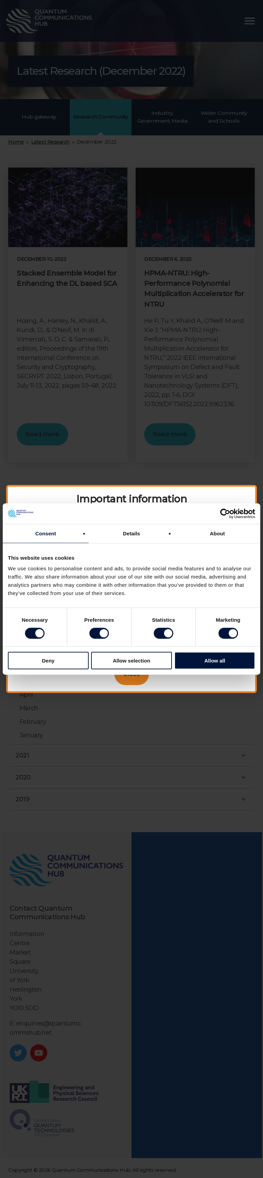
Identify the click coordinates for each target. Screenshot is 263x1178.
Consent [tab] (45, 533)
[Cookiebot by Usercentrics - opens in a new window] (225, 513)
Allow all (214, 661)
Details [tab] (131, 533)
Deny (48, 661)
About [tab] (217, 533)
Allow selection (131, 661)
